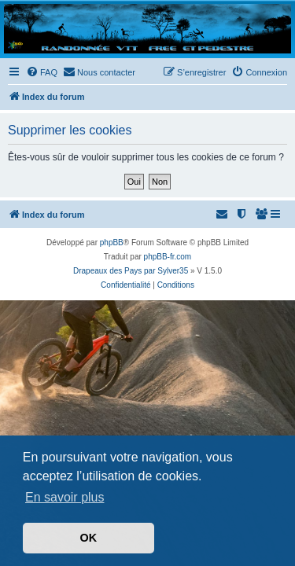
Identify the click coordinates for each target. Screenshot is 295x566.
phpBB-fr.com (168, 256)
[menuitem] (41, 72)
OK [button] (89, 537)
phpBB (112, 242)
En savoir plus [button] (65, 497)
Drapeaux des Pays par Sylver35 (130, 270)
